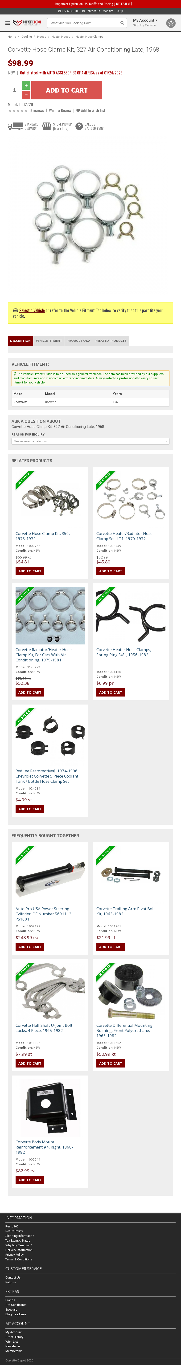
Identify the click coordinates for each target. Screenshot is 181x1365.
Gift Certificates (15, 1305)
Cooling (26, 36)
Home (12, 36)
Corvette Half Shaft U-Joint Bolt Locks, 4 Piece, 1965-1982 (44, 1028)
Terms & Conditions (18, 1259)
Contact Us (91, 11)
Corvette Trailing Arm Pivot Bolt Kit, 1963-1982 (125, 911)
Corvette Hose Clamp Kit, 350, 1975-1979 (43, 536)
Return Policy (14, 1231)
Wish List (11, 1341)
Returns (10, 1282)
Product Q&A (78, 340)
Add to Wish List (90, 110)
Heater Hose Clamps (89, 36)
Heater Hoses (61, 36)
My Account (13, 1332)
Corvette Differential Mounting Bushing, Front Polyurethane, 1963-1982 (124, 1030)
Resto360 (11, 1226)
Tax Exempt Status (17, 1241)
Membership (14, 1351)
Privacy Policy (14, 1255)
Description (20, 340)
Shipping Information (19, 1236)
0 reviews (37, 110)
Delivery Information (19, 1250)
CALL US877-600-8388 (94, 126)
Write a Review (60, 110)
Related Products (111, 340)
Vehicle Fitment (49, 340)
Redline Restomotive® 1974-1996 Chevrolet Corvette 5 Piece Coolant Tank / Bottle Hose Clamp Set (47, 776)
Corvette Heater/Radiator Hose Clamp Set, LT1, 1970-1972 (124, 536)
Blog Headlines (15, 1314)
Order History (14, 1337)
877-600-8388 (68, 11)
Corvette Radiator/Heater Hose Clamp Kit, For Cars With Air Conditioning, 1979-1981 (44, 655)
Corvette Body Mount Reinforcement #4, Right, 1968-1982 (44, 1147)
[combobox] (90, 441)
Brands (10, 1300)
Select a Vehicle (32, 310)
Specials (11, 1309)
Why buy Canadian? (18, 1245)
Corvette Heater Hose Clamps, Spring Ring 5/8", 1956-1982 (123, 652)
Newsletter (12, 1346)
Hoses (41, 36)
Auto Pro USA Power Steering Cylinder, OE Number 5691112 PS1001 (43, 914)
